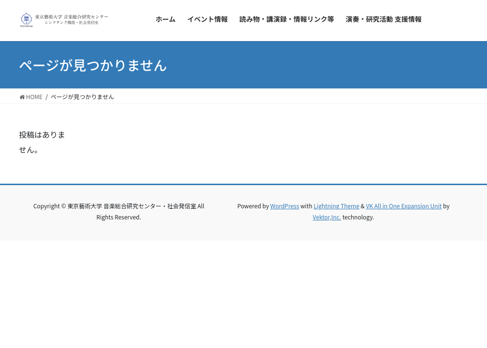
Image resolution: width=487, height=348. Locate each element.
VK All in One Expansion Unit (404, 206)
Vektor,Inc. (327, 217)
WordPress (284, 206)
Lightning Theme (336, 206)
